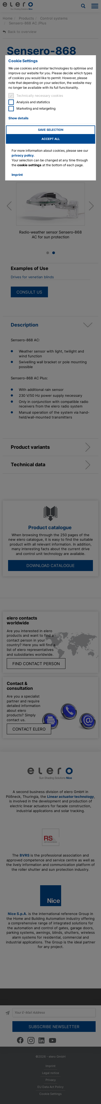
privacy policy (23, 155)
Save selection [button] (50, 130)
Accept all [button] (50, 139)
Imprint (17, 175)
